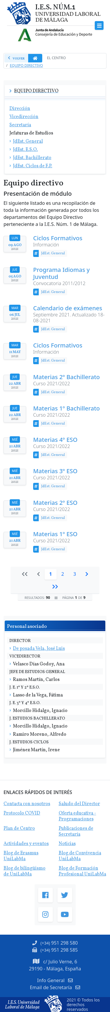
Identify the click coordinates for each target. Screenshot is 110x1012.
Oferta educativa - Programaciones (77, 816)
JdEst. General (53, 253)
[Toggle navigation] (99, 25)
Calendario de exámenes (67, 308)
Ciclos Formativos (57, 238)
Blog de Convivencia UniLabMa (80, 856)
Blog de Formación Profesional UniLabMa (82, 871)
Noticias (67, 844)
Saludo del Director (79, 804)
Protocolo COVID (22, 813)
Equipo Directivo (26, 65)
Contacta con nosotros (27, 804)
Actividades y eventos (26, 844)
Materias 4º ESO (55, 439)
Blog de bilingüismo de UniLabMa (24, 871)
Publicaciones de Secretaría (76, 831)
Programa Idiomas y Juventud (61, 273)
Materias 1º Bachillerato (66, 408)
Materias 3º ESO (55, 471)
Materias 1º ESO (55, 534)
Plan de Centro (19, 829)
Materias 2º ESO (55, 502)
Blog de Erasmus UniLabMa (21, 856)
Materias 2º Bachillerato (66, 377)
